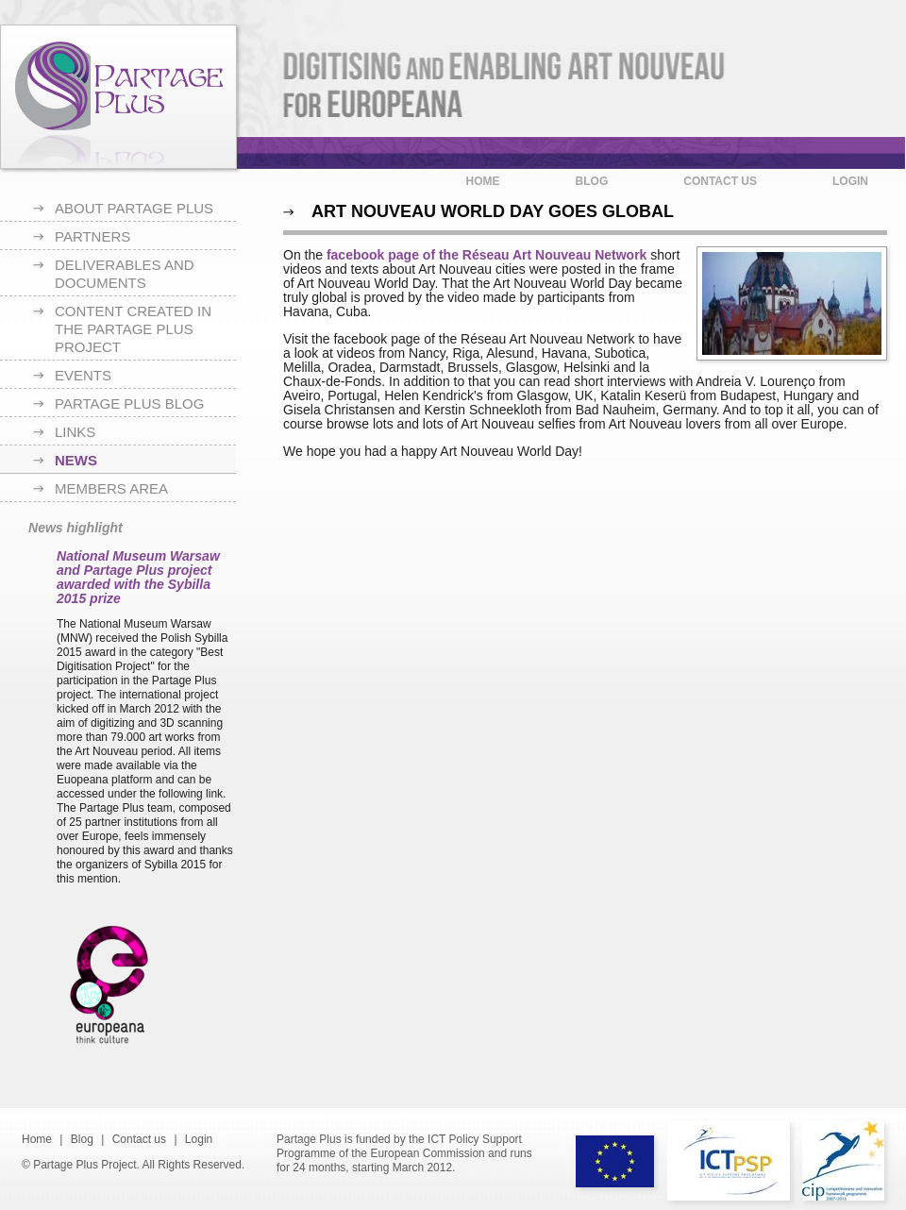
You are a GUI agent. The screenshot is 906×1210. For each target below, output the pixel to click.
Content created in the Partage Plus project (133, 329)
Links (75, 432)
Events (83, 375)
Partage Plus (118, 97)
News (76, 460)
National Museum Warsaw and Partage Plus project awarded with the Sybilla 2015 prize (138, 577)
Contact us (720, 181)
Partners (92, 236)
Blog (592, 181)
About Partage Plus (134, 208)
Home (483, 181)
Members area (111, 488)
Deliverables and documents (124, 274)
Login (850, 181)
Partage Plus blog (129, 403)
